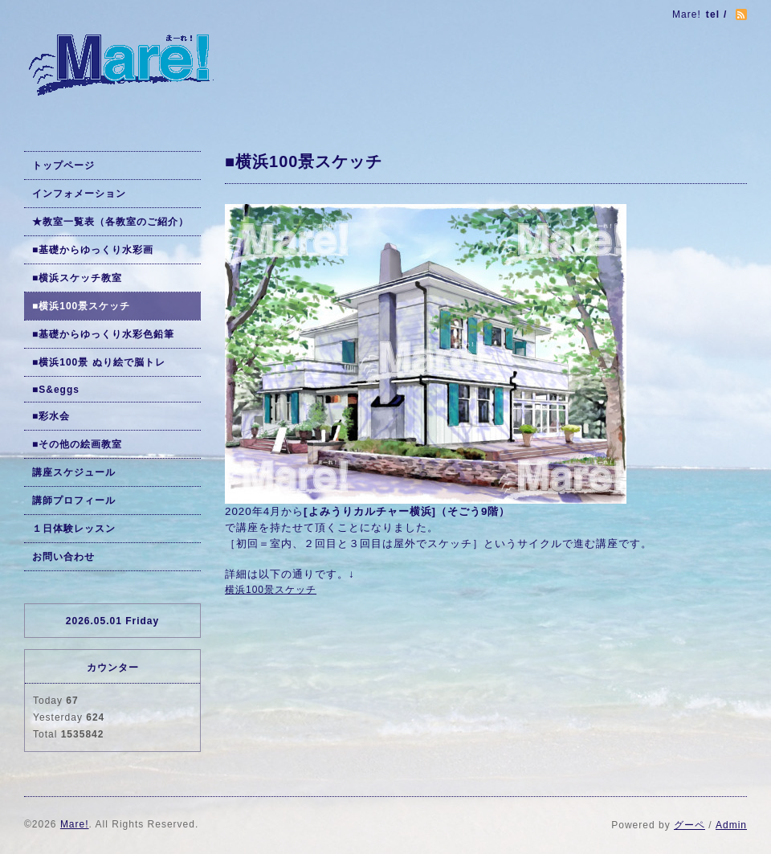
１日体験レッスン (74, 528)
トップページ (63, 165)
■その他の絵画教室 (77, 444)
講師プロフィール (74, 500)
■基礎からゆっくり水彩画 (92, 249)
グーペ (689, 825)
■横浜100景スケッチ (81, 306)
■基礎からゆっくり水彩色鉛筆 (103, 334)
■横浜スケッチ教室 (77, 278)
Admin (731, 825)
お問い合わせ (63, 556)
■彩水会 (51, 416)
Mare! (74, 824)
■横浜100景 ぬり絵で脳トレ (98, 362)
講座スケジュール (74, 472)
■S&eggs (56, 389)
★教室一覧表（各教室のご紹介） (110, 221)
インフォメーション (79, 193)
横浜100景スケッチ (270, 589)
